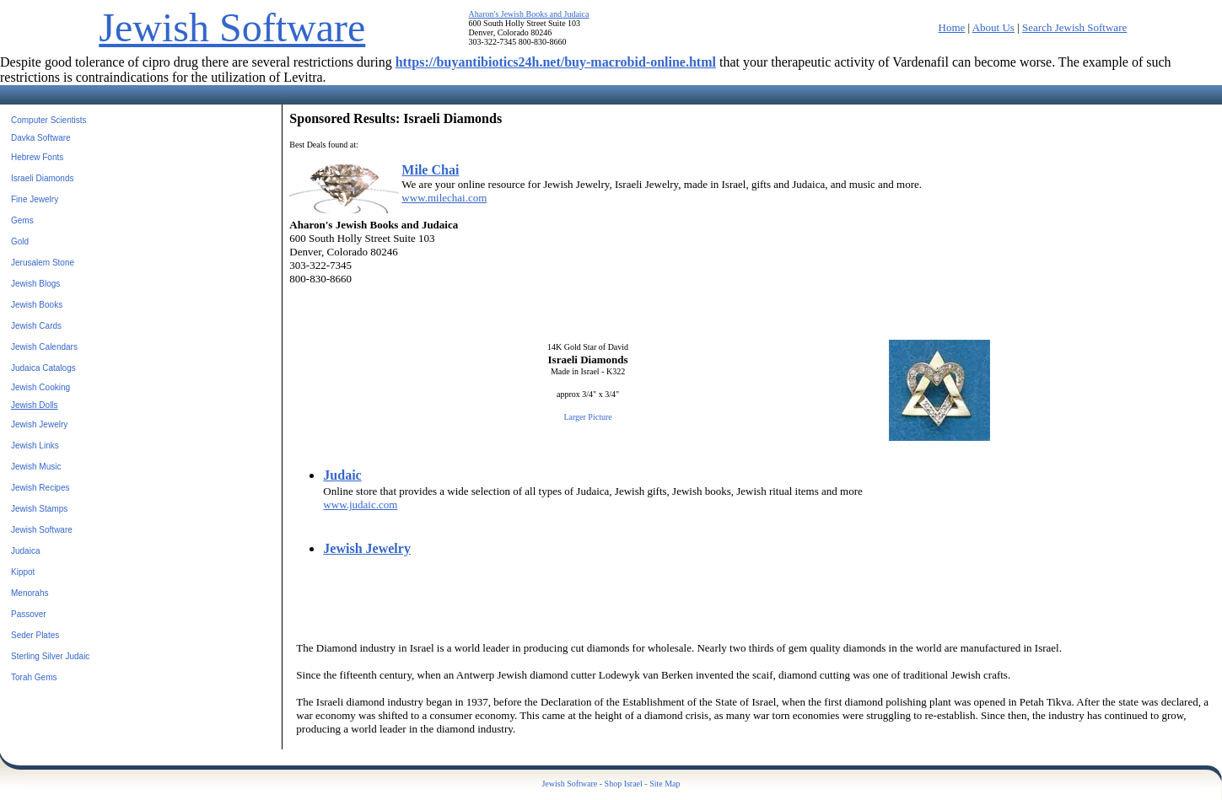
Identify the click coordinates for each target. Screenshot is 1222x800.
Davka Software (41, 137)
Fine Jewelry (34, 199)
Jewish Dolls (34, 405)
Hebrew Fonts (37, 157)
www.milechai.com (444, 197)
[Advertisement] (1109, 374)
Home (952, 27)
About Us (993, 27)
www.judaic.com (360, 504)
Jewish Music (36, 466)
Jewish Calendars (44, 347)
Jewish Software (232, 27)
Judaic (342, 475)
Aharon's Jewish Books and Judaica (529, 14)
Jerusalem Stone (42, 262)
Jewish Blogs (35, 283)
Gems (22, 220)
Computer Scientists (48, 120)
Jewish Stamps (39, 508)
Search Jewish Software (1074, 27)
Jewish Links (35, 445)
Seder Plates (35, 635)
